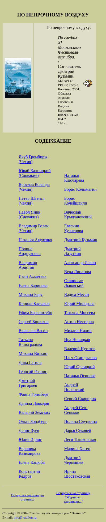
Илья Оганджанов (80, 357)
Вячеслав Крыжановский (78, 214)
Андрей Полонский (74, 387)
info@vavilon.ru (25, 517)
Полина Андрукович (30, 251)
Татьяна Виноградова (30, 342)
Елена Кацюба (32, 462)
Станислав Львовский (74, 283)
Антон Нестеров (79, 321)
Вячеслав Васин (33, 330)
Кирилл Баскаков (34, 303)
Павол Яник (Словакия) (29, 214)
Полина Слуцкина (80, 421)
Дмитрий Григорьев (28, 383)
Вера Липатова (77, 271)
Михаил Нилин (78, 330)
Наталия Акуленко (35, 239)
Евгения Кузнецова (73, 228)
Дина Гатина (30, 362)
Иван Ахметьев (32, 276)
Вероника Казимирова (29, 451)
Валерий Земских (34, 412)
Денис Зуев (29, 430)
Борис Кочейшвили (75, 200)
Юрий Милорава (79, 303)
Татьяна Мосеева (79, 312)
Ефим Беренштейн (35, 312)
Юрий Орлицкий (79, 366)
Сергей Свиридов (80, 398)
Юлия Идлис (30, 439)
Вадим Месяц (76, 294)
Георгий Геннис (33, 371)
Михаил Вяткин (33, 353)
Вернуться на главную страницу (27, 497)
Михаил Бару (31, 294)
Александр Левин (80, 262)
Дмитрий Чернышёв (73, 460)
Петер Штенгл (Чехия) (31, 200)
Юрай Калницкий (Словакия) (34, 173)
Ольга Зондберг (33, 421)
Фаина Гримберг (34, 394)
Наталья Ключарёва (74, 178)
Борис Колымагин (80, 189)
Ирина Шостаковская (77, 473)
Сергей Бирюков (33, 321)
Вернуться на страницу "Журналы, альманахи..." (73, 497)
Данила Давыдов (34, 403)
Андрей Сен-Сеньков (76, 410)
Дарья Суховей (77, 430)
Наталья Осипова (80, 376)
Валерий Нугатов (79, 348)
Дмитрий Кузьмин (80, 239)
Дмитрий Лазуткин (72, 251)
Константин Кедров (29, 473)
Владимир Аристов (28, 265)
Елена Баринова (33, 285)
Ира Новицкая (77, 339)
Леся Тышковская (80, 439)
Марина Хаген (77, 448)
